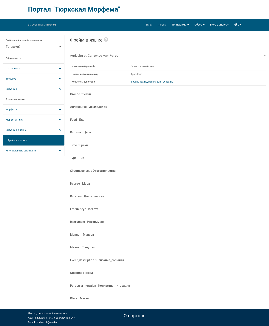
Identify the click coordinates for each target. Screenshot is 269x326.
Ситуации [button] (33, 89)
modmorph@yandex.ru (48, 322)
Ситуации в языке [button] (33, 130)
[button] (180, 25)
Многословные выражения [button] (33, 151)
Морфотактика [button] (33, 120)
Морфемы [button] (33, 109)
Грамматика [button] (33, 69)
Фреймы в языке (16, 140)
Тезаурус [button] (33, 79)
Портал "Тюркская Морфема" (74, 9)
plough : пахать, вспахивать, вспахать (152, 81)
